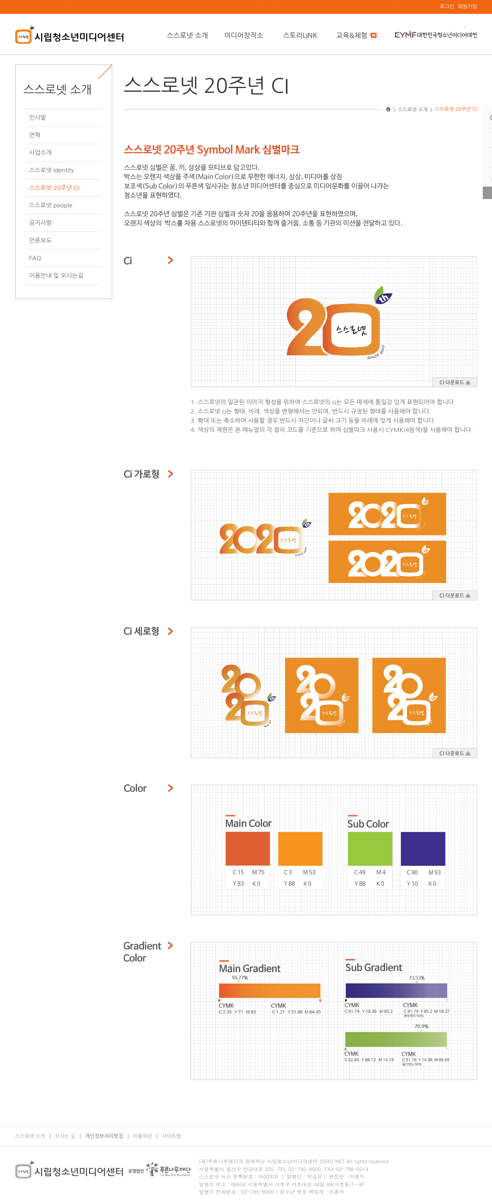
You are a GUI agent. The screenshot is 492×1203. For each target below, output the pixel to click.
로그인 (447, 6)
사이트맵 (171, 1136)
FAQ (35, 258)
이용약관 (142, 1136)
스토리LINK (300, 35)
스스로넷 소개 (187, 35)
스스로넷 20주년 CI (54, 188)
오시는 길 (65, 1136)
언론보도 (40, 240)
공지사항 (40, 223)
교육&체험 (356, 35)
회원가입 (467, 6)
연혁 (34, 135)
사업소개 (40, 153)
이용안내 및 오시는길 (56, 276)
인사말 (37, 118)
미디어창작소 (243, 35)
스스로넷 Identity (51, 170)
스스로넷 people (50, 205)
